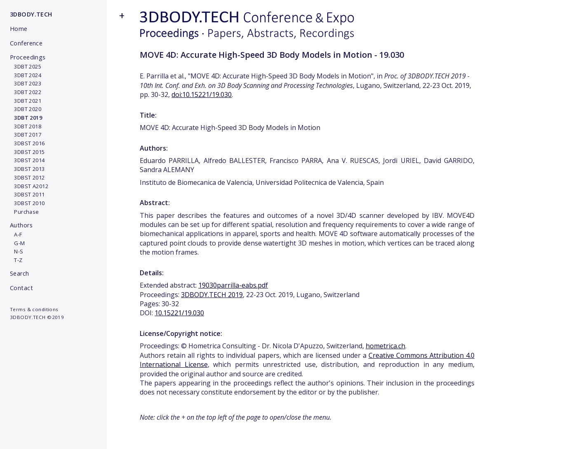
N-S (16, 251)
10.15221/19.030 (179, 312)
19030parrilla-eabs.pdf (233, 285)
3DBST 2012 (27, 177)
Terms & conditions (34, 309)
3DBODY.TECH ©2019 (37, 317)
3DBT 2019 (26, 117)
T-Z (16, 260)
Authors (21, 225)
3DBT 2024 (25, 75)
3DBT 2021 (25, 100)
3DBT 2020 (25, 109)
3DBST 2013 (27, 169)
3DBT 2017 (25, 134)
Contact (21, 288)
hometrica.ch (385, 345)
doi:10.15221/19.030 (201, 94)
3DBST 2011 (27, 194)
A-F (16, 234)
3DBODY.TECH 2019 (212, 294)
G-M (17, 243)
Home (19, 29)
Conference (26, 43)
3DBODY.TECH (31, 14)
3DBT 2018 (25, 126)
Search (19, 273)
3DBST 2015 (27, 152)
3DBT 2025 (25, 66)
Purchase (24, 211)
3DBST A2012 (29, 186)
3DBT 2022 (25, 92)
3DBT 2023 (25, 83)
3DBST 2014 (27, 160)
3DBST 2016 (27, 143)
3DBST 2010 (27, 203)
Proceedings (28, 57)
